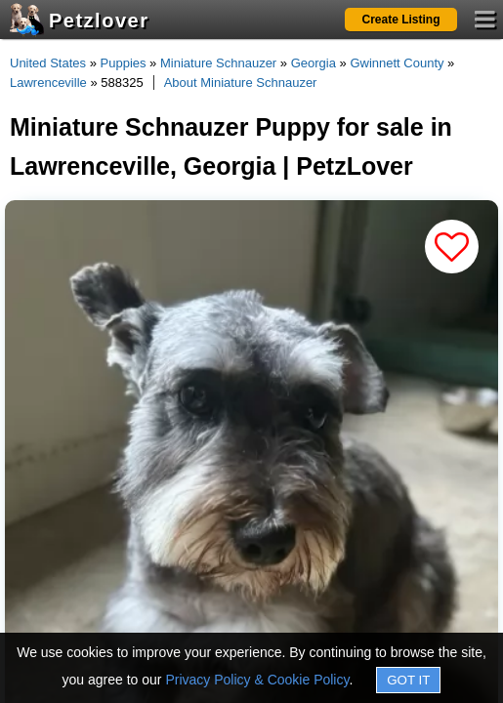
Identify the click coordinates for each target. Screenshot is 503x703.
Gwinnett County (396, 63)
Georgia (313, 63)
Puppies (124, 63)
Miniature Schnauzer (218, 63)
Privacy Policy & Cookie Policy (257, 679)
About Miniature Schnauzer (240, 82)
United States (48, 63)
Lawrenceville (48, 82)
